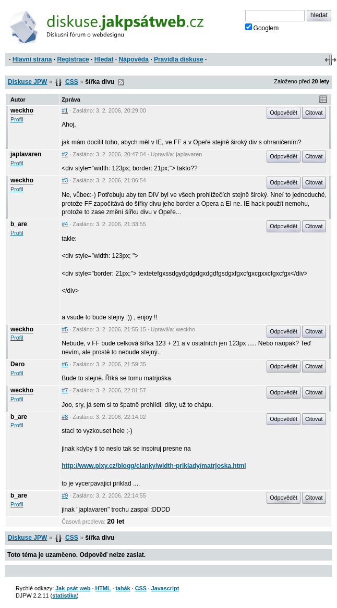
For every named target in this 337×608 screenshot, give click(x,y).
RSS (121, 82)
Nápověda (134, 59)
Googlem (262, 27)
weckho (21, 110)
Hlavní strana (32, 59)
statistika (64, 595)
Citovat (314, 112)
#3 (65, 180)
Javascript (165, 588)
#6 (65, 364)
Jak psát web (72, 588)
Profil (16, 119)
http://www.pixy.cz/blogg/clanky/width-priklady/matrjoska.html (154, 465)
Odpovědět (283, 112)
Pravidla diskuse (178, 59)
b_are (18, 224)
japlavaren (25, 154)
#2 (65, 154)
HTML (103, 588)
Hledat (104, 59)
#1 (65, 110)
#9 (65, 495)
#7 (65, 390)
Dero (17, 364)
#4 (65, 224)
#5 (65, 329)
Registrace (73, 59)
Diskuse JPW (27, 81)
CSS (71, 81)
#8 (65, 417)
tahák (122, 588)
